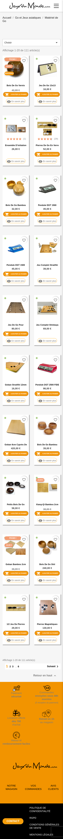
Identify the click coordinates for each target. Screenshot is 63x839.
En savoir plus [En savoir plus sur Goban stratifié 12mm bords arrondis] (16, 401)
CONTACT (13, 821)
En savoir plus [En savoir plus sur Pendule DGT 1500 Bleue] (16, 281)
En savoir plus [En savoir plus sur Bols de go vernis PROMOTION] (16, 101)
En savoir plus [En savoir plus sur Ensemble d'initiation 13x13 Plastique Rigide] (16, 161)
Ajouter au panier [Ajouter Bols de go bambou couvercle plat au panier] (15, 214)
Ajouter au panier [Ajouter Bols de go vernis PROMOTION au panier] (15, 94)
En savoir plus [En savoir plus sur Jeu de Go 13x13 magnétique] (47, 101)
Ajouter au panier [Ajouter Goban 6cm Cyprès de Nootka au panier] (15, 454)
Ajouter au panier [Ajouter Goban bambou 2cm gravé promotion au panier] (15, 573)
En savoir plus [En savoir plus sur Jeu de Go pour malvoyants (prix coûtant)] (16, 341)
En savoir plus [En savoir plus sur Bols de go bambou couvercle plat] (16, 221)
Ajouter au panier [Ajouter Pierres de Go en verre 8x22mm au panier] (47, 154)
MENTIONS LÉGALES (41, 834)
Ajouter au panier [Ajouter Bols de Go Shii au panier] (47, 573)
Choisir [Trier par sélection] (31, 43)
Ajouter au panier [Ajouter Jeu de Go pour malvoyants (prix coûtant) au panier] (15, 334)
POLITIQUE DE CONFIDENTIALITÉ (39, 809)
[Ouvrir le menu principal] (56, 6)
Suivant (53, 666)
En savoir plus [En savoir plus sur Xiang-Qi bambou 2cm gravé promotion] (47, 520)
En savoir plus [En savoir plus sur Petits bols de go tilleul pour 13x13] (16, 520)
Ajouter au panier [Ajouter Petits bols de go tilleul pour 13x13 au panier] (15, 513)
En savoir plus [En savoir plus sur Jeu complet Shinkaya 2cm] (47, 341)
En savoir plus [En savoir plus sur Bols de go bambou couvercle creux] (47, 461)
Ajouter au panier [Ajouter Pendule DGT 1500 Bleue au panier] (15, 274)
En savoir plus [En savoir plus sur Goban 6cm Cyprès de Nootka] (16, 461)
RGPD (32, 818)
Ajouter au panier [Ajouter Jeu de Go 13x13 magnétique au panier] (47, 94)
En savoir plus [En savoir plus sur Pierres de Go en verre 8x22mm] (47, 161)
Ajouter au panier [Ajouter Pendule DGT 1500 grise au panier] (47, 214)
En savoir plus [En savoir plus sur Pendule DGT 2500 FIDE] (47, 401)
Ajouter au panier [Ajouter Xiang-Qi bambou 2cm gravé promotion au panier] (47, 513)
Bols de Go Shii (47, 564)
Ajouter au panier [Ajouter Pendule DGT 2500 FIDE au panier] (47, 394)
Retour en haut (45, 676)
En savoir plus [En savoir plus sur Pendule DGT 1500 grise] (47, 221)
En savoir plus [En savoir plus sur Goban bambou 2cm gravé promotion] (16, 580)
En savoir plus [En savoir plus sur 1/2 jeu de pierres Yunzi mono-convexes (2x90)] (16, 640)
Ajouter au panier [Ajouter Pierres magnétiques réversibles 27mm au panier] (47, 633)
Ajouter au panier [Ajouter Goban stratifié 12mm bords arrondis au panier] (15, 394)
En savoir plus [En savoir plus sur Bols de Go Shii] (47, 580)
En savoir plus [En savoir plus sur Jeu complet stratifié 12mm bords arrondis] (47, 281)
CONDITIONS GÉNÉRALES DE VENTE (44, 826)
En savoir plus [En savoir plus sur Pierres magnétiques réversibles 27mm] (47, 640)
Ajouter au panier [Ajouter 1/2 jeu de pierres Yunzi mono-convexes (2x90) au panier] (15, 633)
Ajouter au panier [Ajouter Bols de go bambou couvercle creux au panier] (47, 454)
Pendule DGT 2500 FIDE (47, 385)
